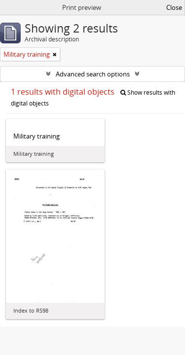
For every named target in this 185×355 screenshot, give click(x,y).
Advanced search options (93, 74)
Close (174, 7)
